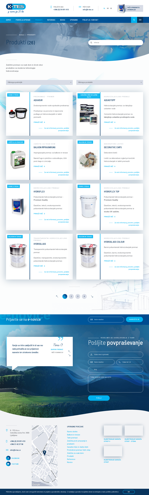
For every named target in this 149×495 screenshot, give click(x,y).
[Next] (92, 296)
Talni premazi (72, 438)
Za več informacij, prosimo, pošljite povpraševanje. (56, 129)
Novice (62, 20)
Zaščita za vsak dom (75, 453)
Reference (51, 20)
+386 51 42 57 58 (16, 444)
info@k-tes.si (88, 10)
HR (108, 8)
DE (111, 8)
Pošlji (98, 398)
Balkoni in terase (73, 435)
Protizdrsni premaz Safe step (78, 450)
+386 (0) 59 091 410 (61, 10)
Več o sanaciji (57, 352)
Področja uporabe (23, 20)
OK (129, 492)
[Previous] (57, 296)
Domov (8, 20)
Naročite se (134, 319)
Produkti (38, 20)
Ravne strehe (72, 432)
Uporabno (74, 20)
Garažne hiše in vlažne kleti (77, 447)
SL (104, 8)
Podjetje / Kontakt (90, 20)
